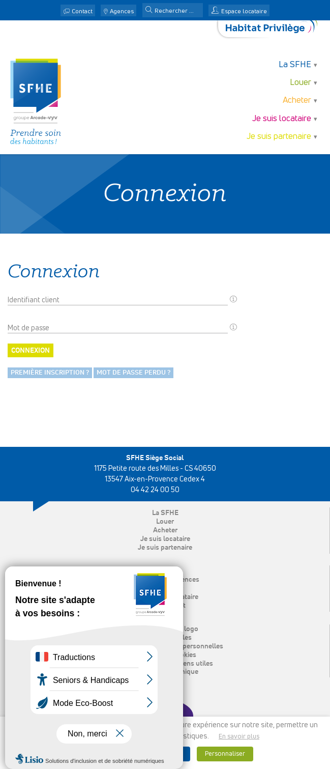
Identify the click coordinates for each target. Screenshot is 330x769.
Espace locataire (244, 12)
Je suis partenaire (279, 136)
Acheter (297, 100)
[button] (149, 11)
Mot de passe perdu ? (133, 372)
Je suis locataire (281, 119)
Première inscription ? (50, 372)
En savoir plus (239, 736)
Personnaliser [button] (225, 754)
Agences (122, 12)
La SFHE (295, 65)
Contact (82, 12)
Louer (300, 82)
